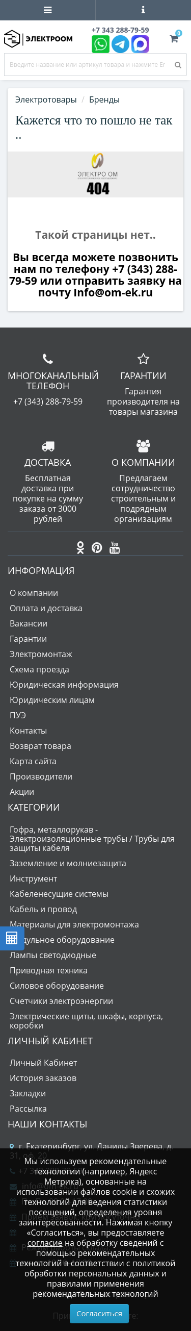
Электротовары (46, 99)
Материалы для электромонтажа (74, 924)
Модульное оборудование (62, 939)
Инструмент (33, 878)
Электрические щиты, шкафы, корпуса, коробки (86, 1021)
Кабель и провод (43, 909)
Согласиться (99, 1313)
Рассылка (28, 1108)
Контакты (28, 730)
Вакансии (28, 623)
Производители (41, 776)
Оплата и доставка (46, 608)
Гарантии (28, 638)
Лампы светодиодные (53, 955)
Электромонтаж (41, 654)
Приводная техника (49, 970)
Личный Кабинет (43, 1062)
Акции (22, 791)
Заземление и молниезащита (68, 863)
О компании (34, 592)
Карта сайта (33, 761)
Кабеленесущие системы (59, 893)
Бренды (104, 99)
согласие (45, 1242)
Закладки (28, 1093)
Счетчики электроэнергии (61, 1001)
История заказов (43, 1078)
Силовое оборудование (57, 985)
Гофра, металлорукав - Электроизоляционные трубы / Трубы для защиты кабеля (92, 838)
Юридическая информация (64, 684)
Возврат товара (40, 745)
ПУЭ (18, 715)
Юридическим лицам (52, 700)
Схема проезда (39, 669)
